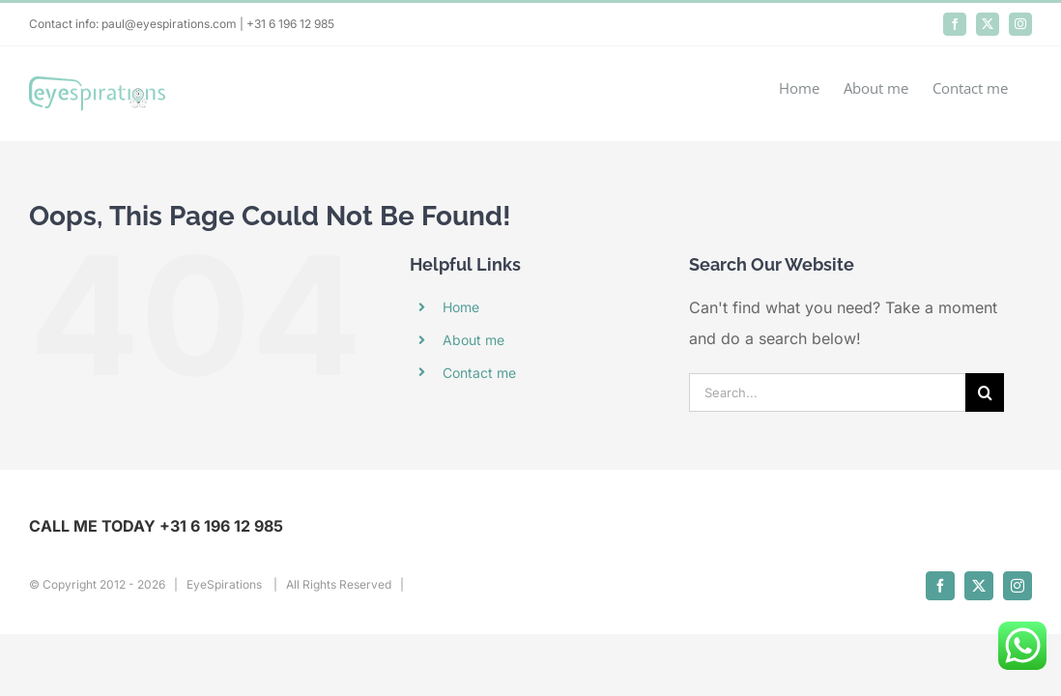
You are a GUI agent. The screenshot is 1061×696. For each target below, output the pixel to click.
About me (473, 340)
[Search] (984, 392)
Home (461, 307)
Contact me (479, 372)
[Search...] (827, 392)
